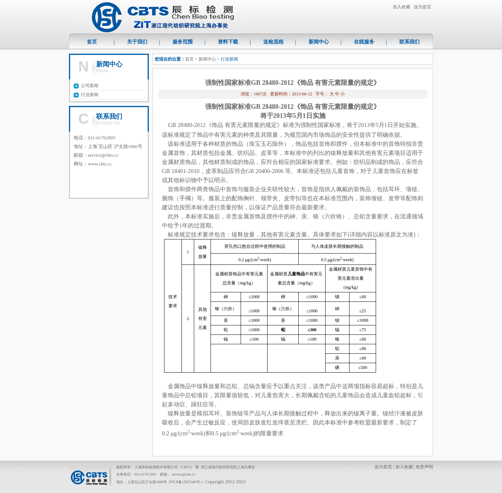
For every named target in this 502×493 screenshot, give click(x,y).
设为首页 (422, 6)
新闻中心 (319, 42)
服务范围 (182, 42)
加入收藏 (401, 6)
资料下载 (228, 42)
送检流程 (273, 42)
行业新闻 (89, 94)
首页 (92, 42)
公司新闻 (89, 85)
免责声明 (424, 466)
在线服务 (364, 42)
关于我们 (137, 42)
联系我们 (409, 42)
